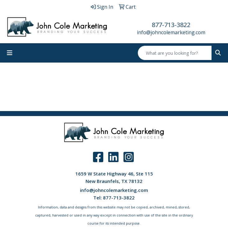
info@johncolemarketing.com (171, 32)
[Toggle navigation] (9, 53)
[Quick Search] (175, 53)
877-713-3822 (171, 25)
